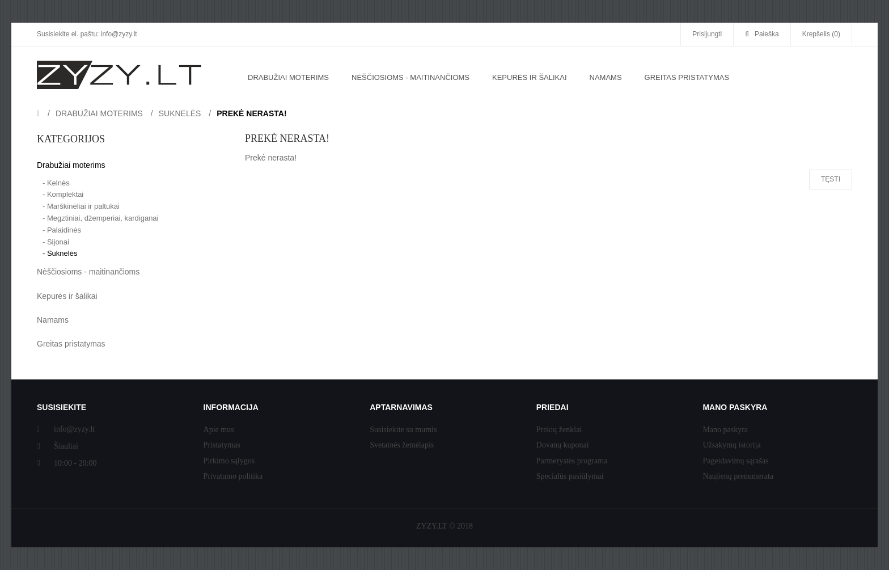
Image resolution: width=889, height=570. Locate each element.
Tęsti (830, 179)
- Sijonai (56, 242)
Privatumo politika (233, 476)
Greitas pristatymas (71, 343)
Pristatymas (222, 445)
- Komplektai (63, 194)
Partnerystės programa (572, 461)
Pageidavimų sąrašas (735, 461)
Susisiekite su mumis (403, 429)
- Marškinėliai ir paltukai (81, 206)
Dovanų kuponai (562, 445)
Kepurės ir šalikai (67, 296)
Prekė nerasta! (251, 113)
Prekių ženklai (559, 429)
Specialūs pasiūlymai (570, 476)
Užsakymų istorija (731, 445)
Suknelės (180, 113)
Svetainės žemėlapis (402, 445)
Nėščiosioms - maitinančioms (88, 271)
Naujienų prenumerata (737, 476)
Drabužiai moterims (99, 113)
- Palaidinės (62, 230)
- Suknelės (60, 253)
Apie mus (219, 429)
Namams (53, 319)
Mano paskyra (725, 429)
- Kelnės (56, 183)
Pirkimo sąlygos (229, 461)
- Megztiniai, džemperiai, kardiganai (100, 218)
